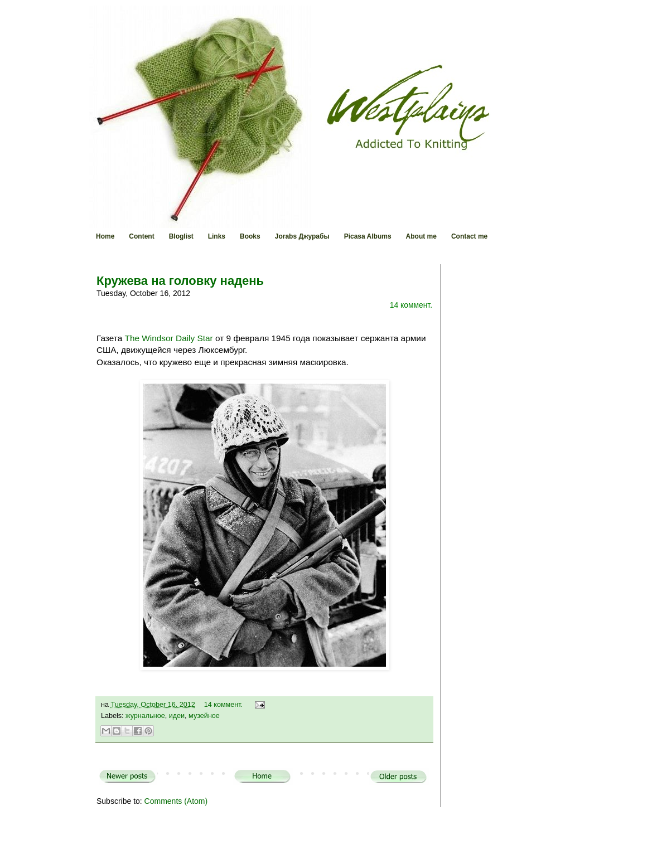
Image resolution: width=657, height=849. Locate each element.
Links (216, 236)
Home (105, 236)
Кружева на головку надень (180, 281)
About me (421, 236)
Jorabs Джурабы (302, 236)
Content (141, 236)
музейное (204, 716)
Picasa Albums (368, 236)
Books (250, 236)
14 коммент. (411, 304)
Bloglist (181, 236)
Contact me (469, 236)
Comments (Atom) (176, 801)
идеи (177, 716)
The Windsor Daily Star (169, 338)
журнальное (145, 716)
